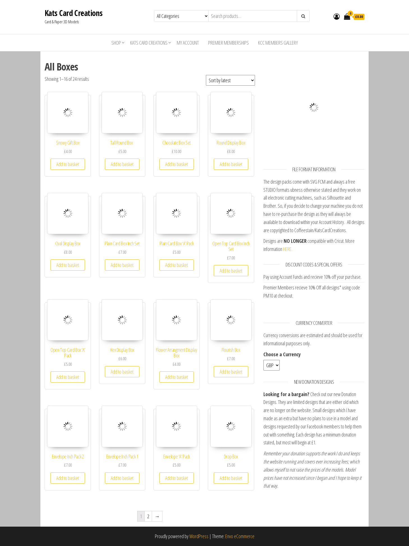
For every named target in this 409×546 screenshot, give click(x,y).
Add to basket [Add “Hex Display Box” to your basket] (122, 371)
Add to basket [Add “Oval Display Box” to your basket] (67, 265)
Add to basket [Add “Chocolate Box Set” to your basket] (176, 164)
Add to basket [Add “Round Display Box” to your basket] (231, 164)
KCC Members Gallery (278, 42)
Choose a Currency (282, 354)
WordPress (198, 536)
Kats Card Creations (73, 13)
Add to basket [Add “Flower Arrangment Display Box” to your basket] (176, 377)
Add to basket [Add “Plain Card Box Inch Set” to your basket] (122, 265)
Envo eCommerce (239, 536)
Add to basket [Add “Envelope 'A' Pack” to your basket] (176, 478)
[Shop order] (230, 80)
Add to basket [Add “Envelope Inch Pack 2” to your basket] (67, 478)
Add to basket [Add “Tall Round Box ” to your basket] (122, 164)
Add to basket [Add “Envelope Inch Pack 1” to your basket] (122, 478)
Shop (116, 42)
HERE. (287, 249)
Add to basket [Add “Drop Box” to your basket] (231, 478)
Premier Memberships (228, 42)
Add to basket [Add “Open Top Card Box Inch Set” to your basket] (231, 270)
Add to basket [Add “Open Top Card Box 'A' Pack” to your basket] (67, 377)
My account (188, 42)
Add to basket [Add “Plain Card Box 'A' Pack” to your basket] (176, 265)
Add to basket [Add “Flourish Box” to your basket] (231, 371)
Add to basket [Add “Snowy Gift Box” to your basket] (67, 164)
